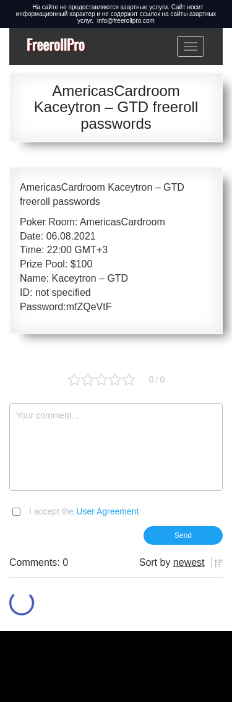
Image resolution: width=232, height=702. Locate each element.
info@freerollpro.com (126, 20)
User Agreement (107, 511)
